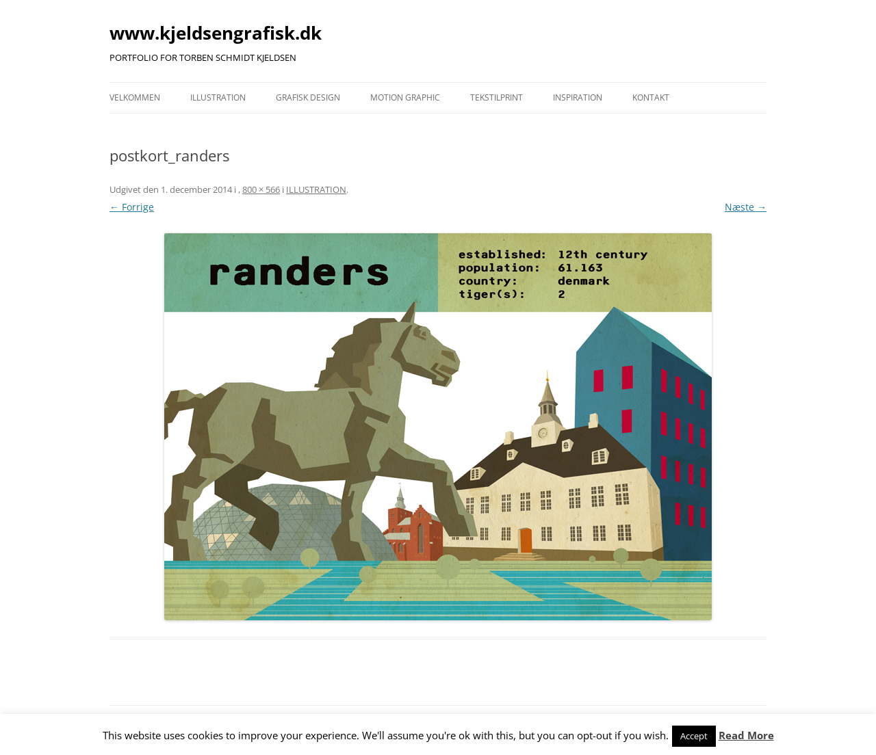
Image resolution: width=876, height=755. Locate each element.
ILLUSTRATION (218, 97)
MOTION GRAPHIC (405, 97)
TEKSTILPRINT (496, 97)
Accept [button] (694, 736)
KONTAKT (650, 97)
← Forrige (132, 206)
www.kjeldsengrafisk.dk (216, 33)
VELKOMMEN (135, 97)
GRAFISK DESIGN (308, 97)
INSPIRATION (577, 97)
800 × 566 (261, 189)
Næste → (745, 206)
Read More (746, 735)
